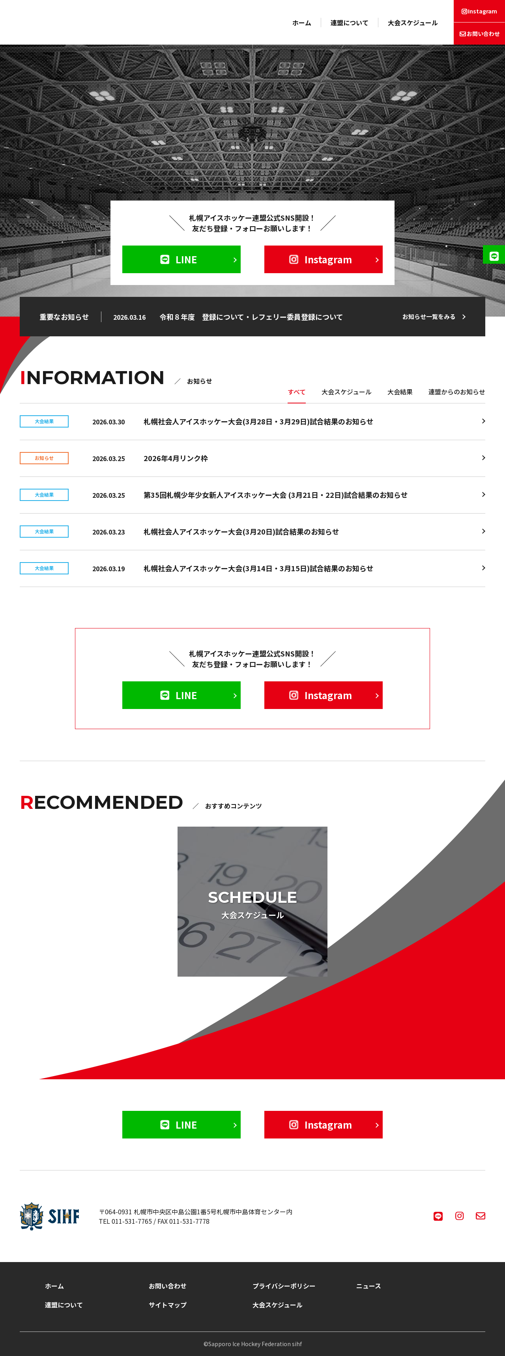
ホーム (301, 22)
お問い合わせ (483, 34)
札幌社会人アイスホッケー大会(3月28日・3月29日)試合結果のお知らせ (259, 421)
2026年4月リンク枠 (176, 458)
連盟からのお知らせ (456, 391)
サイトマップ (168, 1304)
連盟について (349, 22)
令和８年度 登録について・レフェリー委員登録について (251, 316)
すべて (297, 391)
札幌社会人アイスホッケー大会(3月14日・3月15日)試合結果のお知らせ (259, 568)
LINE (178, 259)
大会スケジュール (413, 22)
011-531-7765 (132, 1221)
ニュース (368, 1285)
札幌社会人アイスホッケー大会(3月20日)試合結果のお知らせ (241, 531)
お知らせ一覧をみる (429, 316)
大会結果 (400, 391)
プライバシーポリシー (284, 1285)
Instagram (482, 11)
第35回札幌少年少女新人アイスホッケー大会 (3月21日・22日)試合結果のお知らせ (276, 495)
